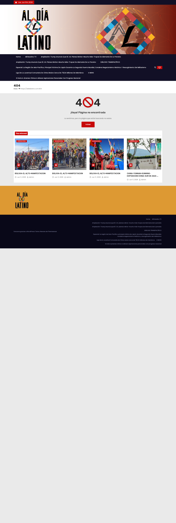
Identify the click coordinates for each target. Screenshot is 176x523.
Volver (88, 124)
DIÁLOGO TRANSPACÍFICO (110, 62)
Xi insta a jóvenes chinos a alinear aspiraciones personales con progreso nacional (48, 78)
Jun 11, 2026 (21, 177)
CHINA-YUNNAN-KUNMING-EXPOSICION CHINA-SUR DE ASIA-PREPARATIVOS (142, 176)
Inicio (16, 89)
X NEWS (91, 73)
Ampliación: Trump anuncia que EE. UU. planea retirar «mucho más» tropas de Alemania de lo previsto (81, 57)
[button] (155, 67)
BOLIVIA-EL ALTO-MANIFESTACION (30, 173)
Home (18, 57)
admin (30, 177)
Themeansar (52, 231)
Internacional (21, 141)
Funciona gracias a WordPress (24, 231)
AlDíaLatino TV (30, 57)
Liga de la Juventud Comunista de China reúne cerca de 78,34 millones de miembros (50, 73)
